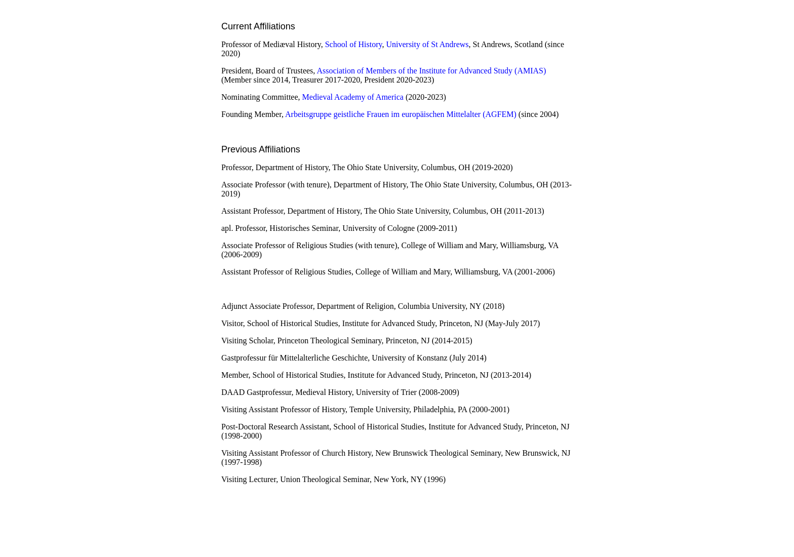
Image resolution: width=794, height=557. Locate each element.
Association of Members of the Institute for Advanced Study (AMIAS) (431, 70)
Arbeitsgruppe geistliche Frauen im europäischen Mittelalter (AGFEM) (401, 114)
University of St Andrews (427, 44)
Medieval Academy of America (353, 97)
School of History (353, 44)
